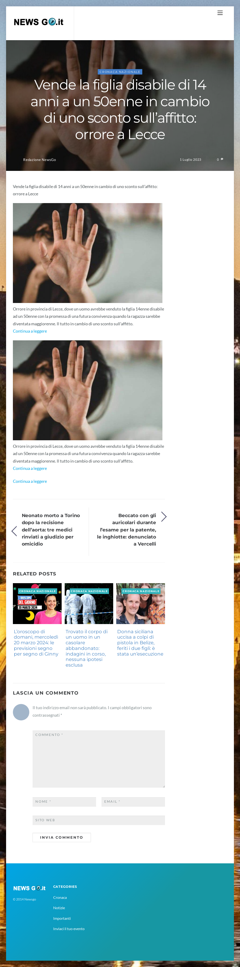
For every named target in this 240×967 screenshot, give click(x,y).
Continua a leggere (30, 331)
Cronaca (60, 897)
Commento (49, 735)
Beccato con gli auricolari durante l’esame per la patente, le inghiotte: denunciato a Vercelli (126, 529)
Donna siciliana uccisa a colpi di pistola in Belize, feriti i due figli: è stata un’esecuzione (140, 643)
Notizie (59, 907)
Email (112, 801)
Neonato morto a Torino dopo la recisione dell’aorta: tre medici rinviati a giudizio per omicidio (51, 529)
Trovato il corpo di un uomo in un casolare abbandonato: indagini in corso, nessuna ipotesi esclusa (87, 648)
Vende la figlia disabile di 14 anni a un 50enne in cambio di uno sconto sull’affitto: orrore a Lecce (120, 109)
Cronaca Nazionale (120, 72)
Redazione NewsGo (39, 160)
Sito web (45, 820)
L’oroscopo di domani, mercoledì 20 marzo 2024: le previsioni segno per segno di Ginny (36, 643)
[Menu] (220, 12)
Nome (43, 801)
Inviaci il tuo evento (69, 928)
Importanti (62, 918)
